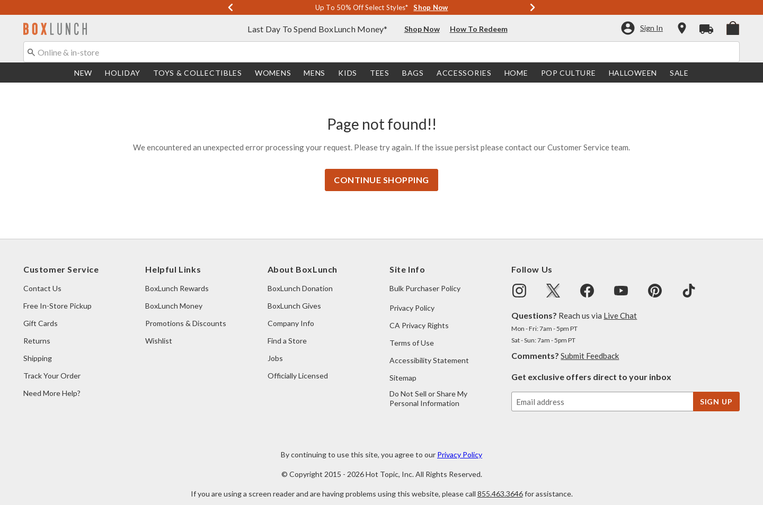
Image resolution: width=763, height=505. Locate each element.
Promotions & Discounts (185, 312)
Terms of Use (411, 332)
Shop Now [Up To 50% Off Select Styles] (430, 8)
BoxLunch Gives (294, 295)
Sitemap (402, 367)
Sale (679, 73)
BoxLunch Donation (300, 277)
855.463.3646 (500, 483)
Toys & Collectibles (197, 73)
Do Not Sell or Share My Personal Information (428, 387)
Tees (379, 73)
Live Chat (620, 305)
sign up (716, 390)
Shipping (37, 347)
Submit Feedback (590, 345)
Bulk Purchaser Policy (424, 277)
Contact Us (42, 277)
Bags (413, 73)
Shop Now (422, 29)
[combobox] (381, 53)
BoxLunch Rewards (177, 277)
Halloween (633, 73)
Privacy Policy (411, 297)
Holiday (122, 73)
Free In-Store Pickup (57, 295)
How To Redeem (479, 29)
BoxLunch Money (173, 295)
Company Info (291, 312)
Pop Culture (568, 73)
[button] (641, 29)
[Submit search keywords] (31, 52)
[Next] (532, 8)
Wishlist (158, 330)
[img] (519, 280)
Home (516, 73)
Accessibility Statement (429, 349)
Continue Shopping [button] (381, 169)
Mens (314, 73)
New (83, 73)
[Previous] (230, 8)
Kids (347, 73)
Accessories (464, 73)
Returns (36, 330)
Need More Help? (52, 382)
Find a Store (287, 330)
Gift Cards (40, 312)
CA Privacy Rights (419, 314)
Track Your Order (52, 364)
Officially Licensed (298, 364)
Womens (273, 73)
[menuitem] (733, 28)
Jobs (275, 347)
